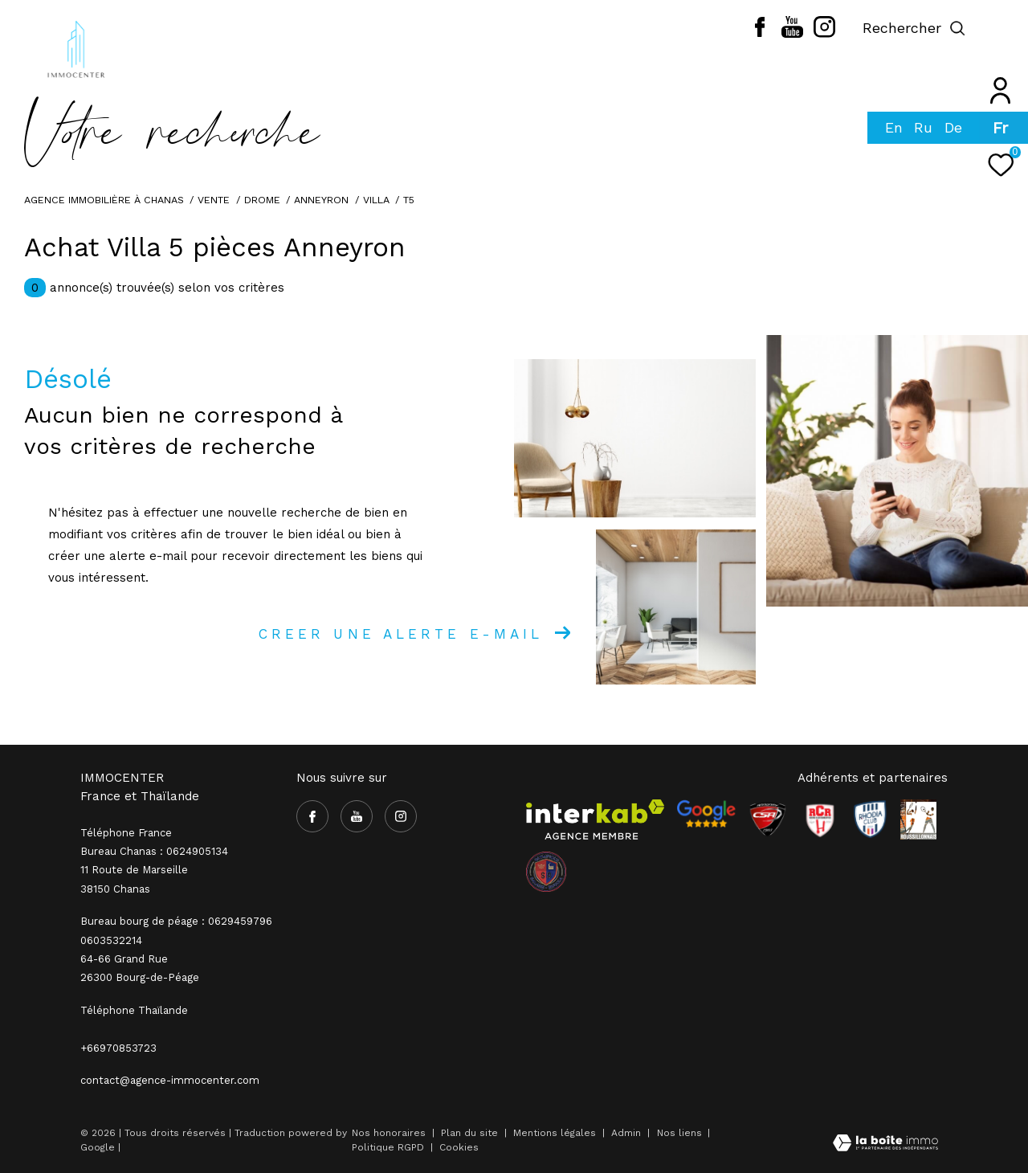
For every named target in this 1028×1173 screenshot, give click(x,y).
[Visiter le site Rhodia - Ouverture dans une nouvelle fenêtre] (869, 819)
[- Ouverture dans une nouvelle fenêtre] (706, 813)
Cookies (459, 1147)
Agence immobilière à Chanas (104, 200)
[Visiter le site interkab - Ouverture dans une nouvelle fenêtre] (595, 819)
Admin (627, 1132)
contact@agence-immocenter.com (169, 1080)
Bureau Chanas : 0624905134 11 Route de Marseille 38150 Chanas (154, 870)
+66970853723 (118, 1048)
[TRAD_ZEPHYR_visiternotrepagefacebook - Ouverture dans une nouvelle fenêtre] (760, 33)
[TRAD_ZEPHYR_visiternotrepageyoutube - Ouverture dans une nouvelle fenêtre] (792, 34)
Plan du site (471, 1132)
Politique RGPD (388, 1147)
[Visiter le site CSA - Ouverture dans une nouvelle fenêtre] (768, 819)
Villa (376, 200)
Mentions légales (556, 1132)
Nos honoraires (389, 1132)
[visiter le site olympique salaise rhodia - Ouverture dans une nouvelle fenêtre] (546, 872)
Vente (214, 200)
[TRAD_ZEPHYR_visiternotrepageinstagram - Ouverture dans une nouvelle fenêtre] (824, 34)
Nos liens (681, 1132)
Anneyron (321, 200)
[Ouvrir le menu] (1002, 28)
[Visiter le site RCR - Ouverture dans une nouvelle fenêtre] (820, 819)
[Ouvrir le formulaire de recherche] (914, 28)
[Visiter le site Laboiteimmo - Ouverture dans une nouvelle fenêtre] (885, 1144)
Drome (262, 200)
